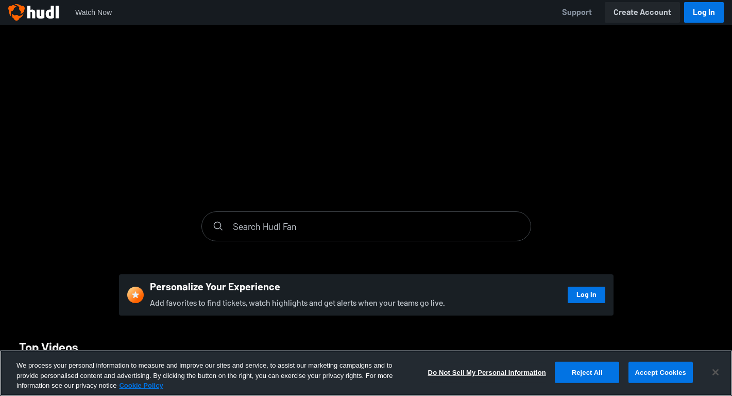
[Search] (376, 226)
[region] (366, 373)
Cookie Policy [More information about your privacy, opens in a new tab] (141, 385)
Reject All (587, 372)
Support (577, 12)
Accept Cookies (660, 372)
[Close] (715, 372)
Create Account (642, 12)
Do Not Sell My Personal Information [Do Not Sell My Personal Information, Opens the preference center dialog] (487, 372)
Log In (704, 12)
